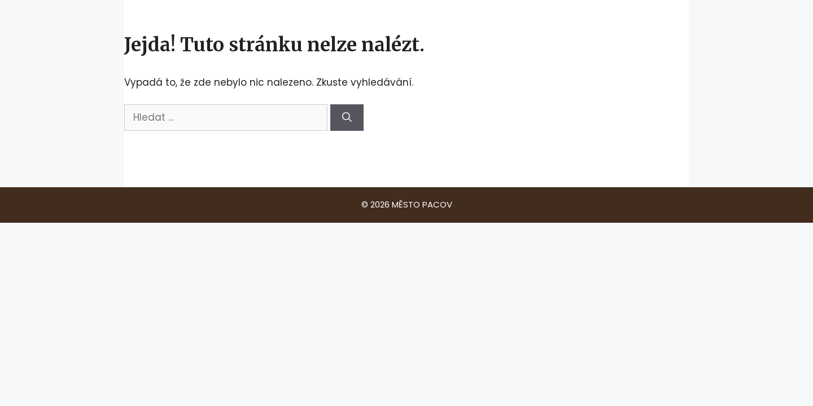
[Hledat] (347, 117)
